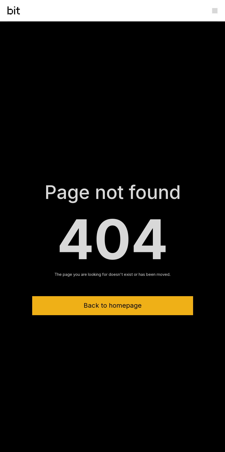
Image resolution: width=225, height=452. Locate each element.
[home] (14, 10)
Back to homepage (113, 305)
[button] (214, 10)
